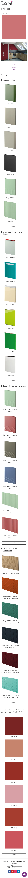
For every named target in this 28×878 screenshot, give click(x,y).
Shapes (14, 65)
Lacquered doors (9, 80)
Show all (14, 226)
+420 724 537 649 (17, 866)
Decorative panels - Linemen (14, 386)
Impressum (14, 863)
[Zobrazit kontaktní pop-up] (24, 874)
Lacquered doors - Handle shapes (13, 233)
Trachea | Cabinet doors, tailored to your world (7, 3)
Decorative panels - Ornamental (10, 550)
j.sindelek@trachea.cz (15, 867)
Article (14, 69)
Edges (14, 67)
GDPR (8, 866)
